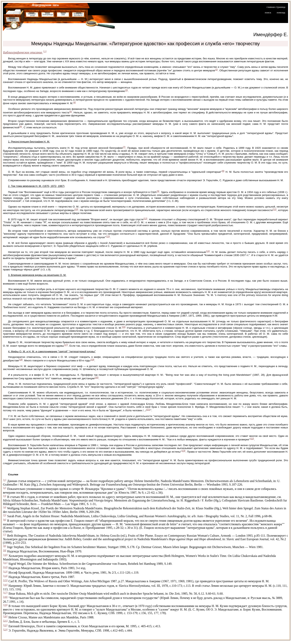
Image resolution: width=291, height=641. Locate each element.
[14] (208, 251)
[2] (216, 69)
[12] (145, 218)
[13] (108, 236)
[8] (223, 171)
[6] (20, 126)
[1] (45, 51)
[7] (124, 147)
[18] (21, 359)
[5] (70, 111)
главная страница (275, 7)
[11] (274, 209)
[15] (82, 298)
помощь (281, 12)
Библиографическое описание (23, 52)
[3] (126, 90)
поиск (268, 12)
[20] (97, 377)
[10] (76, 209)
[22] (252, 438)
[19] (92, 359)
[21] (148, 409)
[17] (66, 345)
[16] (124, 327)
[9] (158, 191)
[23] (183, 451)
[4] (74, 102)
